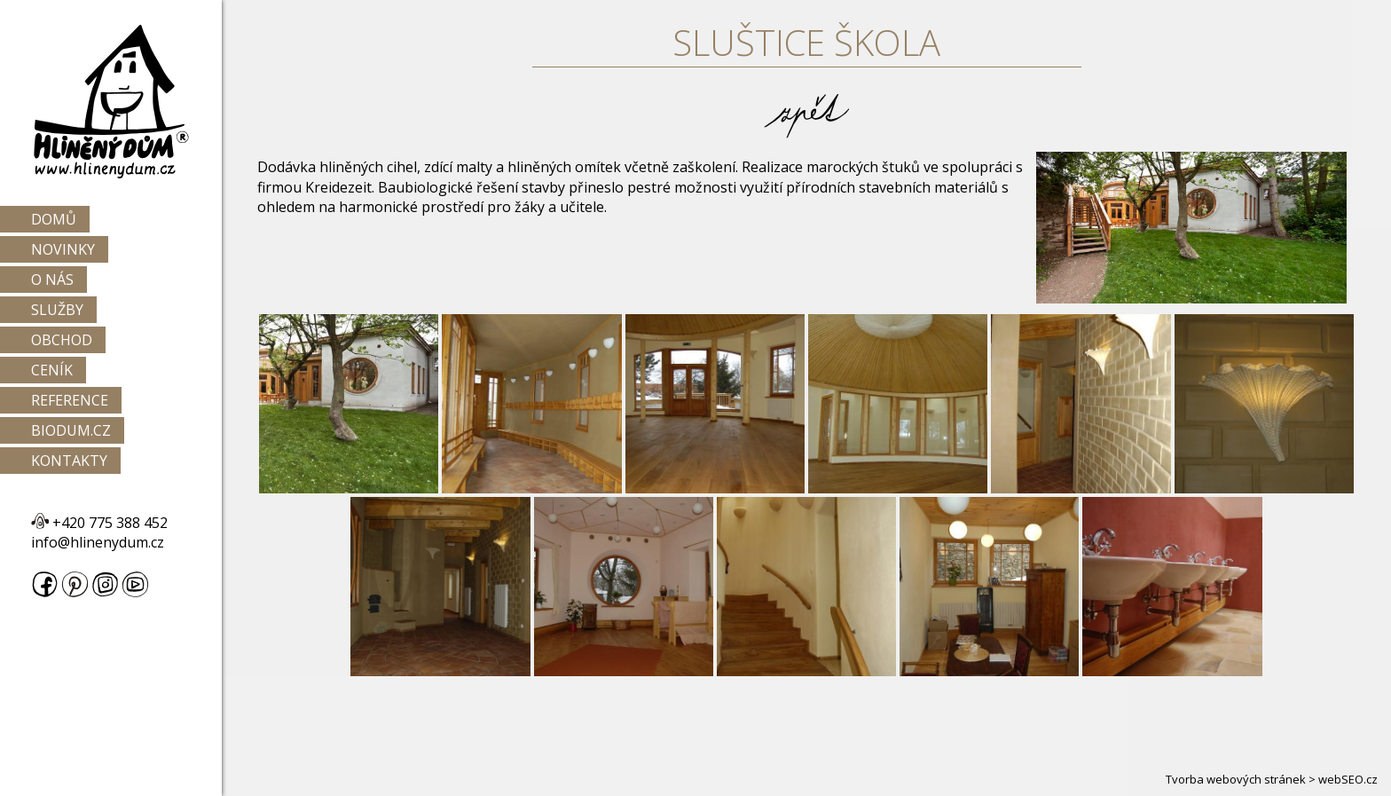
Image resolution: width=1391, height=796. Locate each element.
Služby (57, 309)
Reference (69, 400)
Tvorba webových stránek (1236, 779)
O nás (52, 279)
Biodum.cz (71, 430)
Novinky (63, 249)
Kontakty (69, 460)
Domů (53, 219)
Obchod (61, 340)
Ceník (52, 370)
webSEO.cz (1348, 779)
